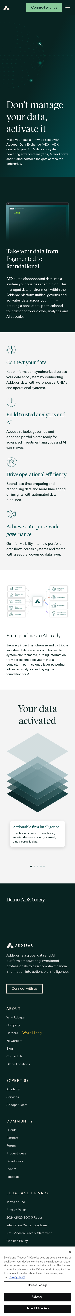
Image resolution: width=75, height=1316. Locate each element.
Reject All (37, 1298)
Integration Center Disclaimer (27, 1225)
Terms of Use (15, 1202)
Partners (12, 1138)
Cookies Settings (37, 1286)
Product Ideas (16, 1153)
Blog (9, 1048)
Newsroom (14, 1041)
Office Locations (18, 1064)
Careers (12, 1033)
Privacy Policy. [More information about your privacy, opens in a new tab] (17, 1278)
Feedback (13, 1177)
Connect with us (44, 7)
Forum (11, 1145)
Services (12, 1097)
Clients (11, 1130)
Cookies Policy (17, 1241)
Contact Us (14, 1056)
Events (11, 1169)
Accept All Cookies (37, 1309)
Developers (14, 1161)
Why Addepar (16, 1017)
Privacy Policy (16, 1210)
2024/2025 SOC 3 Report (24, 1217)
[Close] (70, 1253)
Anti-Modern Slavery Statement (29, 1233)
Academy (13, 1089)
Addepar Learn (17, 1105)
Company (13, 1025)
